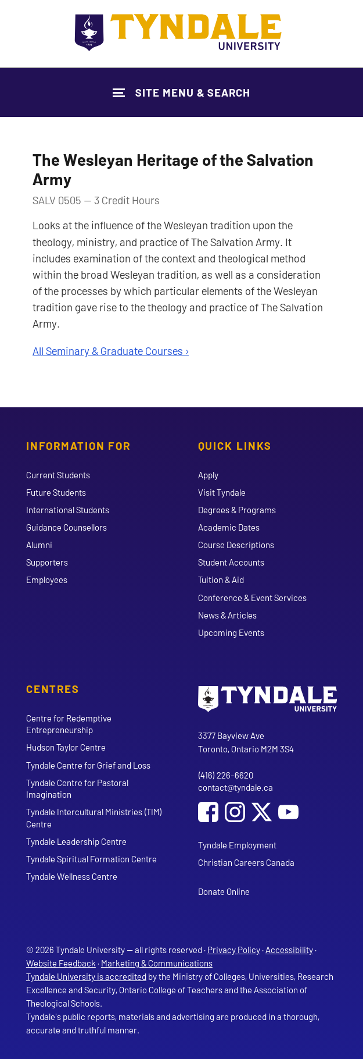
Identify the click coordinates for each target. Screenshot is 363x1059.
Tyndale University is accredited (86, 976)
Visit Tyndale (222, 492)
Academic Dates (229, 527)
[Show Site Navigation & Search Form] (181, 92)
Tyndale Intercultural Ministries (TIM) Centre (94, 817)
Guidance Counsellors (66, 527)
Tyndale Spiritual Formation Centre (91, 859)
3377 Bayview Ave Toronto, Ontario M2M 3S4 (246, 742)
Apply (208, 475)
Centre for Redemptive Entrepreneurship (69, 724)
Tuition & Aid (221, 579)
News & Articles (227, 615)
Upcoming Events (231, 632)
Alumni (39, 544)
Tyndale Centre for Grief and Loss (88, 765)
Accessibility (289, 949)
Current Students (58, 475)
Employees (46, 579)
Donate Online (224, 891)
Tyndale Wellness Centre (71, 876)
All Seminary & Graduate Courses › (111, 350)
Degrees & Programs (237, 509)
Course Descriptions (236, 544)
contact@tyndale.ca (235, 787)
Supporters (47, 562)
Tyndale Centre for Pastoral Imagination (77, 788)
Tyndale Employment (237, 845)
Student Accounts (231, 562)
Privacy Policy (233, 949)
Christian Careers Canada (246, 862)
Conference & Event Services (252, 597)
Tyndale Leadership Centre (76, 841)
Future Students (56, 492)
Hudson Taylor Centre (66, 747)
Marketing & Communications (157, 963)
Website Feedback (61, 963)
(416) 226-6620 (225, 775)
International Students (67, 509)
